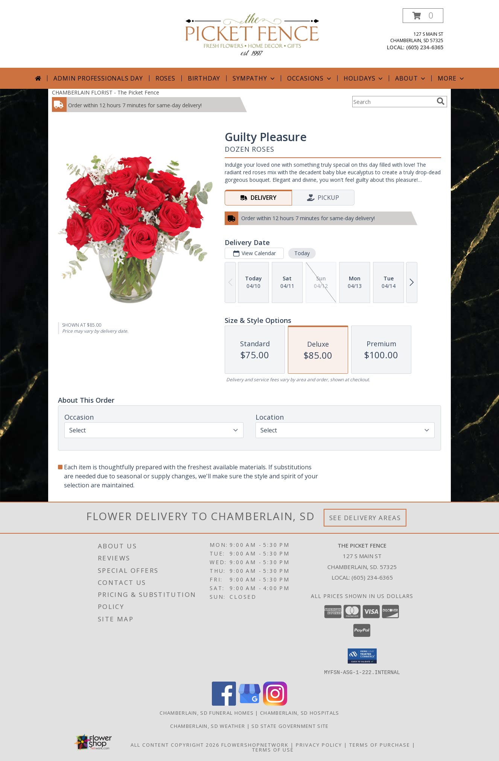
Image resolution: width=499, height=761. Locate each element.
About (411, 78)
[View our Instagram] (275, 703)
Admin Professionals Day (98, 78)
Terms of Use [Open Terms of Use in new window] (273, 749)
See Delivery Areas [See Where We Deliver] (365, 517)
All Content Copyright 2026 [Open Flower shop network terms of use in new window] (175, 744)
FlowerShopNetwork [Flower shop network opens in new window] (255, 744)
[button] (423, 15)
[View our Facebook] (224, 703)
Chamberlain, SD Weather (207, 725)
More (451, 78)
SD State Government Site (290, 725)
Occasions (310, 78)
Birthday (204, 78)
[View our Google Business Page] (249, 703)
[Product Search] (393, 101)
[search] (441, 101)
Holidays (364, 78)
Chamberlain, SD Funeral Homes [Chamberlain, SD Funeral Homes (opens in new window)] (207, 712)
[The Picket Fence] (252, 33)
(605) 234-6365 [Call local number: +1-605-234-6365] (424, 47)
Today (302, 253)
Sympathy (254, 78)
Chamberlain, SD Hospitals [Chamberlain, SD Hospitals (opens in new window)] (299, 712)
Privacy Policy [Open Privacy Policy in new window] (319, 744)
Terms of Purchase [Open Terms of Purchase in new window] (379, 744)
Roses (165, 78)
